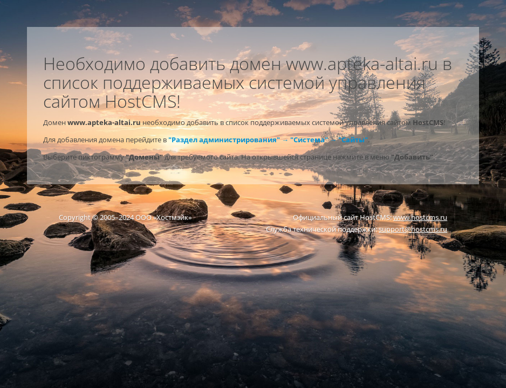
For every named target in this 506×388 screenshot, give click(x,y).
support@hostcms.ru (413, 229)
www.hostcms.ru (420, 217)
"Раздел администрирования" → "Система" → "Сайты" (268, 139)
